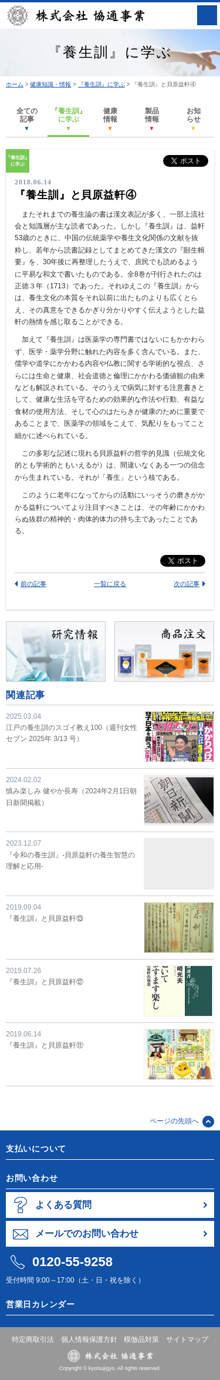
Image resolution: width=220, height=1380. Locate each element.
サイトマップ (187, 1339)
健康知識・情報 (50, 84)
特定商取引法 (33, 1339)
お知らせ (194, 119)
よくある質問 (63, 1205)
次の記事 (186, 583)
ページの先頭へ (174, 1121)
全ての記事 (27, 119)
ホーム (14, 84)
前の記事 (33, 583)
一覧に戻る (110, 583)
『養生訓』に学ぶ (101, 84)
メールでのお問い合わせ (86, 1233)
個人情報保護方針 (89, 1339)
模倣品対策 (141, 1339)
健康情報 (110, 119)
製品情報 (152, 119)
